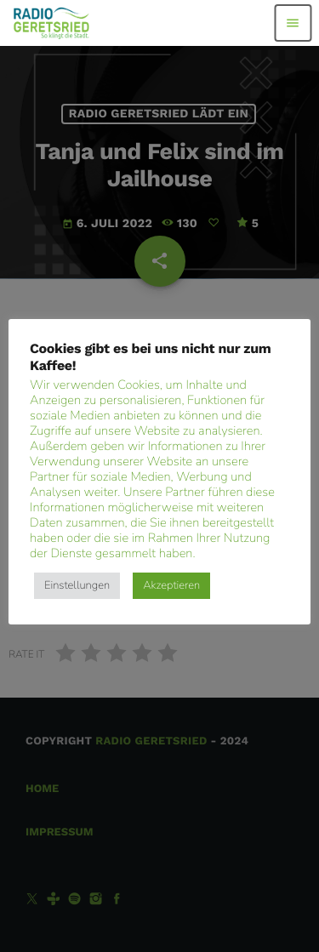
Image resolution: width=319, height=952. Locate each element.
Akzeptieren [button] (171, 585)
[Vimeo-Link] (51, 23)
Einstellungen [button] (77, 585)
